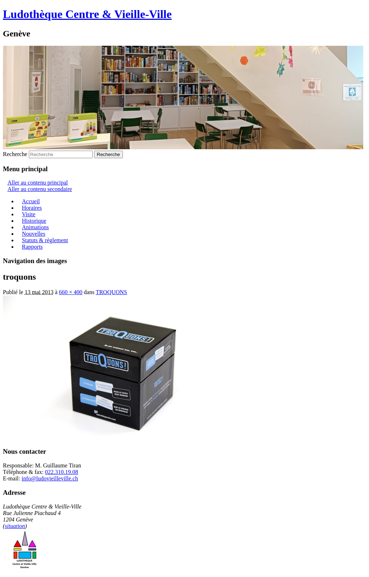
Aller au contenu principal (38, 182)
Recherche (15, 154)
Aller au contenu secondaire (40, 189)
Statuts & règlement (45, 240)
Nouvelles (33, 234)
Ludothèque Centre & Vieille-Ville (87, 14)
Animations (35, 227)
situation (15, 526)
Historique (34, 221)
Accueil (31, 201)
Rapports (32, 247)
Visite (28, 214)
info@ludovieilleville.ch (50, 478)
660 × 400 (71, 292)
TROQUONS (111, 292)
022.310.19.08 (61, 472)
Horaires (32, 208)
